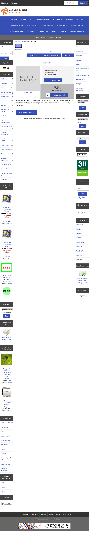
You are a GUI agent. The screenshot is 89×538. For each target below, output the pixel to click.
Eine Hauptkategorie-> (6, 121)
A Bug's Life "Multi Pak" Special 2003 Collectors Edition (6, 365)
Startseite (4, 3)
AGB (2, 431)
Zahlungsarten (5, 440)
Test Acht (79, 238)
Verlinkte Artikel (57, 19)
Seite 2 (3, 483)
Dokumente (63, 32)
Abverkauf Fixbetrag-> (7, 133)
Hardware (14, 19)
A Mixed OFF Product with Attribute (6, 237)
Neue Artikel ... (5, 169)
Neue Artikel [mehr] (6, 186)
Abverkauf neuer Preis (16, 32)
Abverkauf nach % (62, 25)
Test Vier (79, 233)
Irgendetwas (80, 51)
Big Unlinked (25, 41)
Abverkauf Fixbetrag (77, 25)
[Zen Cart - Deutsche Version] (6, 504)
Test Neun (79, 224)
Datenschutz (4, 427)
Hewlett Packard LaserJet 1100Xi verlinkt (6, 396)
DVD (31, 19)
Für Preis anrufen (31, 25)
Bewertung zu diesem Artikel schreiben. (6, 335)
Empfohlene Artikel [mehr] (6, 348)
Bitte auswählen (7, 309)
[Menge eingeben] (48, 95)
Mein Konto (34, 514)
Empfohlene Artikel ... (6, 174)
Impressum (4, 445)
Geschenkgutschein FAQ (7, 459)
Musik (54, 32)
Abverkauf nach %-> (7, 127)
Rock (83, 123)
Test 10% (79, 19)
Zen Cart (58, 37)
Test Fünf (79, 246)
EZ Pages (36, 37)
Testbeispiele (69, 19)
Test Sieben (80, 242)
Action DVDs (67, 514)
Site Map (3, 453)
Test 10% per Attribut (16, 25)
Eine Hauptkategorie (47, 25)
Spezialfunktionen (43, 32)
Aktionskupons (5, 464)
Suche (82, 182)
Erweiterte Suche (82, 198)
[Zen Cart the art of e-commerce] (82, 155)
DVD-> (7, 88)
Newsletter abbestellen (4, 469)
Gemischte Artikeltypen (77, 32)
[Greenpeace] (82, 168)
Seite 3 (3, 487)
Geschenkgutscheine (42, 19)
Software (23, 19)
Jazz (83, 121)
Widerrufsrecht (5, 436)
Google (78, 84)
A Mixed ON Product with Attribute (6, 202)
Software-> (7, 83)
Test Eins (79, 255)
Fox (7, 311)
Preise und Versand (7, 423)
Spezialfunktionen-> (7, 150)
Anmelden (14, 3)
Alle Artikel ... (5, 179)
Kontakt (43, 37)
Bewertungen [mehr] (6, 323)
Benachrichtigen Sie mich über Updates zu (82, 277)
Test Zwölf (79, 251)
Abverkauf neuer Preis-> (7, 140)
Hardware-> (7, 79)
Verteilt (51, 37)
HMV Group (83, 103)
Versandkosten (8, 223)
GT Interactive (7, 313)
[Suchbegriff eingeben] (71, 3)
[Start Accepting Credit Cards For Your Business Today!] (44, 529)
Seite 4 (3, 491)
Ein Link (78, 47)
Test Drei (79, 229)
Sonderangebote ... (7, 164)
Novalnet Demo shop (43, 519)
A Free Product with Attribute (6, 270)
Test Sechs (79, 260)
